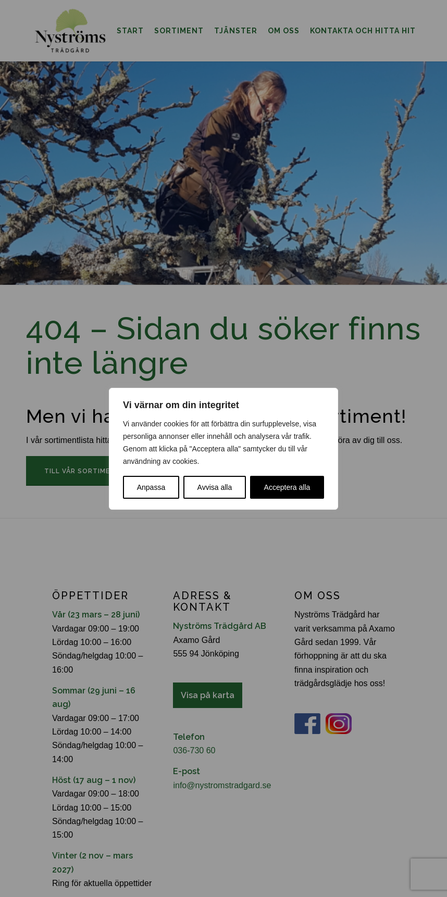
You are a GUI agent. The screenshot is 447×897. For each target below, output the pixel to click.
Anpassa (151, 487)
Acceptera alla (287, 487)
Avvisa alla (214, 487)
